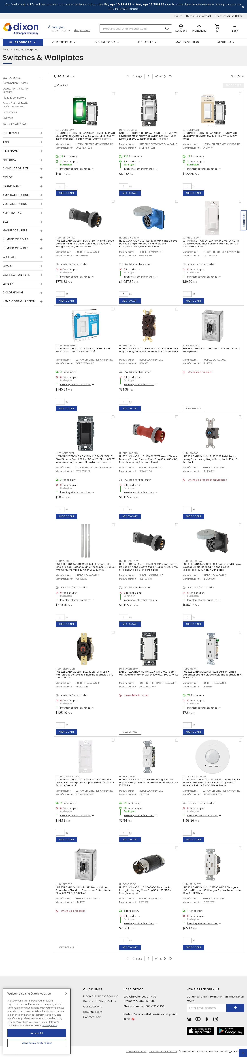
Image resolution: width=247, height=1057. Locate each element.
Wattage (10, 257)
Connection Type (16, 275)
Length (8, 283)
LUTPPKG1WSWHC (66, 345)
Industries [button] (145, 42)
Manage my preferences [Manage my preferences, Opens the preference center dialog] (37, 1043)
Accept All (36, 1033)
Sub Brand (11, 133)
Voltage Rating (15, 204)
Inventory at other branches (75, 168)
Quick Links (92, 989)
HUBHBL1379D (191, 345)
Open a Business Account (100, 996)
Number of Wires (15, 248)
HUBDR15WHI (190, 668)
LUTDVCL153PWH (66, 129)
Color (8, 177)
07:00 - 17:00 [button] (59, 30)
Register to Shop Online (228, 16)
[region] (37, 1021)
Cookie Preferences (136, 1051)
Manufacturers (187, 42)
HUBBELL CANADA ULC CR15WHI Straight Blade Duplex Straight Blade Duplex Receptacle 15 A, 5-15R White (148, 782)
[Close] (66, 994)
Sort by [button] (236, 76)
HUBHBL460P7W (129, 453)
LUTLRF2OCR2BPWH (194, 776)
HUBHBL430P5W (65, 237)
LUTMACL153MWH (129, 668)
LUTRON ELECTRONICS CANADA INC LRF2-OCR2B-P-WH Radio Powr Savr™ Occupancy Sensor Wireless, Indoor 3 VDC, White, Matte (211, 782)
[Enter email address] (206, 1008)
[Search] (135, 28)
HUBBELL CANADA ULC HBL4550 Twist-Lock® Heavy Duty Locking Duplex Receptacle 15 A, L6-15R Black (148, 350)
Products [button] (22, 42)
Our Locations (92, 1006)
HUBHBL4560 (191, 453)
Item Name (10, 151)
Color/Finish (13, 292)
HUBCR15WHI (127, 776)
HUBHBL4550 (127, 345)
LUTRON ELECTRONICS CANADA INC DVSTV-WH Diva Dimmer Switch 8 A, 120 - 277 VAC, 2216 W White (210, 135)
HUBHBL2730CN (65, 668)
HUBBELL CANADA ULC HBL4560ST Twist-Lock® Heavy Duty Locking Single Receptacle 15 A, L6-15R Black (211, 459)
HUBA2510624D (65, 560)
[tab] (23, 78)
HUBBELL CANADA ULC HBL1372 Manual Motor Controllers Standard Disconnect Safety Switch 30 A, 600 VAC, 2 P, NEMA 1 (84, 890)
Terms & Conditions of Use (163, 1051)
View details (193, 408)
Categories (12, 78)
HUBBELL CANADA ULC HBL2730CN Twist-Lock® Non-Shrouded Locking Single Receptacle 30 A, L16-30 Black (84, 674)
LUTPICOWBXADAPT (67, 776)
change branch (82, 30)
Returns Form (92, 1011)
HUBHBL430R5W (192, 560)
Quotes (178, 16)
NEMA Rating (12, 213)
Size (5, 221)
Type (6, 142)
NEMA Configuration (19, 301)
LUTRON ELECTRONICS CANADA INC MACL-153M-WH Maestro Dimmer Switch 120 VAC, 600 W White (148, 673)
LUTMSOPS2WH (192, 237)
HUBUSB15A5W (192, 884)
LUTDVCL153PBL (65, 453)
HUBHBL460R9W (129, 237)
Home (6, 49)
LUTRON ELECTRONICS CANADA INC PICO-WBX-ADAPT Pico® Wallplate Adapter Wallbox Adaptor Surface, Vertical (85, 782)
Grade (7, 266)
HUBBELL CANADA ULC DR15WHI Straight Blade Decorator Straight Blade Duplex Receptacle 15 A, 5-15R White (212, 674)
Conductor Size (16, 168)
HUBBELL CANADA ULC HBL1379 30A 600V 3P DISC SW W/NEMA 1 (211, 350)
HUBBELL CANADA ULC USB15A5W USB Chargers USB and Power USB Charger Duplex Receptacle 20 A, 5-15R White (212, 890)
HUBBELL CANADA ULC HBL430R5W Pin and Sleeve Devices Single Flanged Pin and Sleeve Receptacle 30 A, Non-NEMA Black (212, 566)
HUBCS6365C (127, 884)
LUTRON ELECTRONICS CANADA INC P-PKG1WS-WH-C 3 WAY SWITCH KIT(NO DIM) (83, 350)
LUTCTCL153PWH (129, 129)
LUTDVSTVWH (191, 129)
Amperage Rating (16, 195)
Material (9, 159)
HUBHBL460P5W (129, 560)
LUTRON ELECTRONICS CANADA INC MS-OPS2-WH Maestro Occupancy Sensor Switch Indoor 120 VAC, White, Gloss (211, 243)
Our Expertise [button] (62, 42)
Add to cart (66, 193)
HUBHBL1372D (64, 884)
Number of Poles (15, 239)
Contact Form (92, 1017)
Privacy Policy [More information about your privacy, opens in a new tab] (49, 1025)
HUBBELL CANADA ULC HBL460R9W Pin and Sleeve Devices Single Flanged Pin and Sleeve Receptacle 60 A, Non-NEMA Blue (148, 243)
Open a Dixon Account (198, 16)
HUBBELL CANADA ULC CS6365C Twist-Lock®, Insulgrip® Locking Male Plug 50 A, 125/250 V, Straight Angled (145, 890)
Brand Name (12, 186)
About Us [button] (224, 42)
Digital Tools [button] (105, 42)
